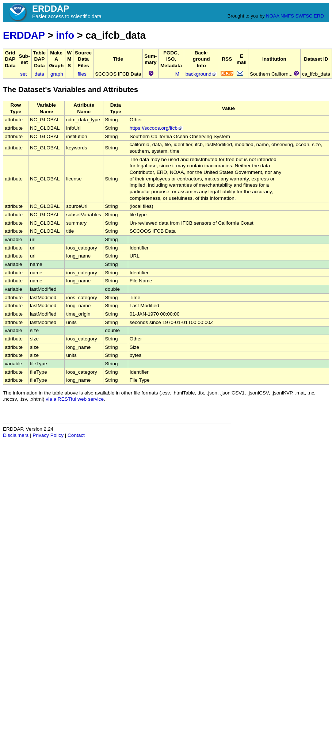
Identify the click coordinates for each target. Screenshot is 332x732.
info (65, 35)
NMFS (287, 16)
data (39, 74)
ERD (319, 16)
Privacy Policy (48, 435)
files (82, 74)
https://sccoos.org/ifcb (156, 128)
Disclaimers (15, 435)
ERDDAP (24, 35)
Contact (76, 435)
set (23, 74)
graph (56, 74)
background (201, 74)
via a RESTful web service (75, 399)
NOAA (272, 16)
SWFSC (304, 16)
